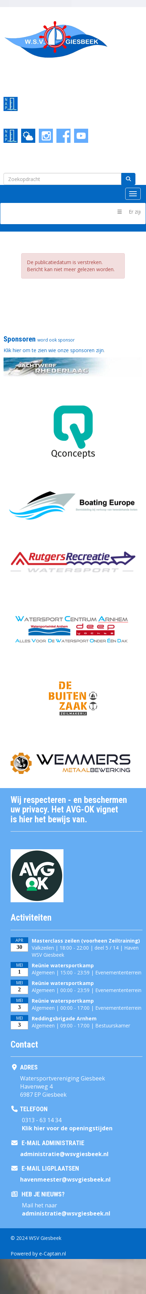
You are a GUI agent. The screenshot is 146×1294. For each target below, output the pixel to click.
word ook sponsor (56, 340)
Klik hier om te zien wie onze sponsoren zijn (54, 350)
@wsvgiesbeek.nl (64, 1154)
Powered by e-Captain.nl (38, 1253)
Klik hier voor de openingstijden (67, 1128)
